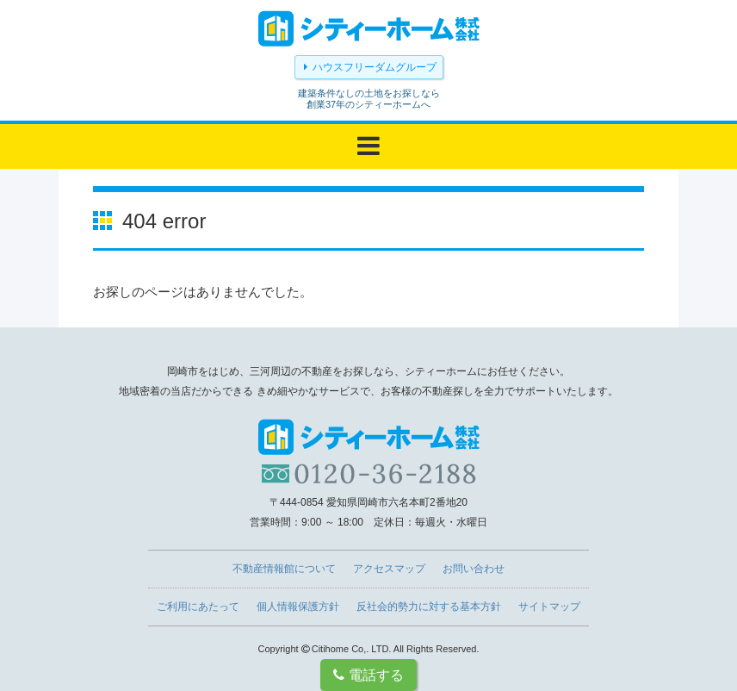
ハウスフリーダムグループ (375, 67)
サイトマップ (549, 607)
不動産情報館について (284, 569)
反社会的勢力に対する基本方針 (428, 607)
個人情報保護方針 (298, 607)
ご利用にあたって (198, 607)
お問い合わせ (474, 569)
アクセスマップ (389, 569)
